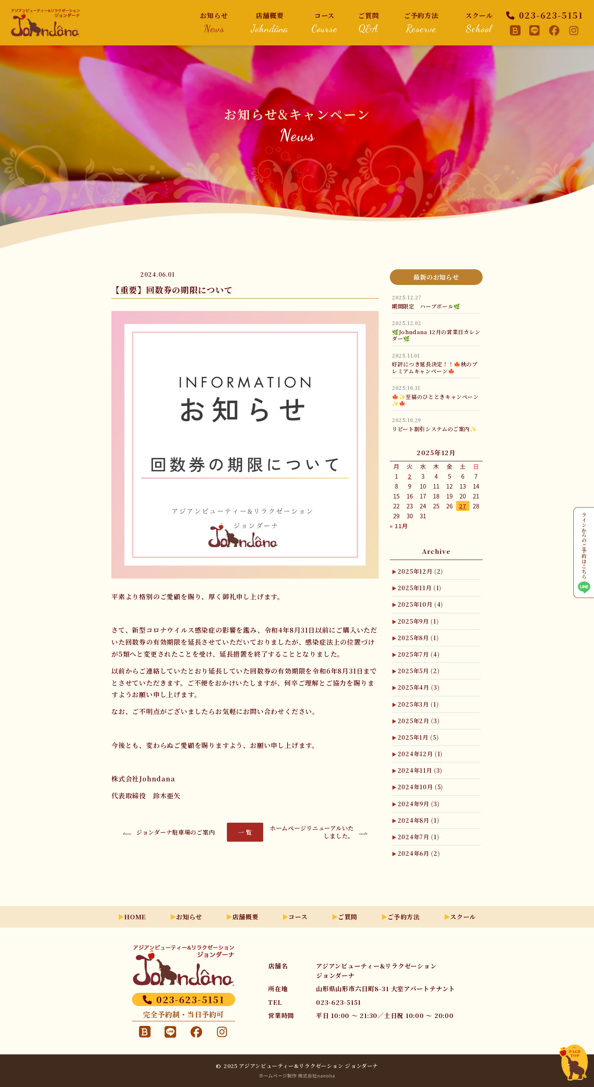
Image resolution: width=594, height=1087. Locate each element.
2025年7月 (419, 654)
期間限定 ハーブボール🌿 (426, 306)
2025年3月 (418, 704)
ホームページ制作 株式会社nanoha (297, 1075)
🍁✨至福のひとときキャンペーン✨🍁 (435, 400)
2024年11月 (420, 770)
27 (463, 506)
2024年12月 (420, 754)
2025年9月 (418, 621)
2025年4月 (419, 687)
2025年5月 (419, 671)
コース (324, 22)
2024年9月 (419, 804)
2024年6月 (419, 853)
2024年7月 (418, 837)
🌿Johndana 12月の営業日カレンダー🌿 (436, 335)
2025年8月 (418, 638)
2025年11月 (419, 588)
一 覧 (245, 832)
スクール (479, 22)
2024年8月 (418, 820)
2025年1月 (418, 737)
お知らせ (214, 22)
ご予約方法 (421, 22)
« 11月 (399, 526)
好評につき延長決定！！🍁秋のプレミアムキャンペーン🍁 (435, 367)
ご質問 (369, 22)
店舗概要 (270, 22)
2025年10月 (420, 604)
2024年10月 (420, 787)
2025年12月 (420, 571)
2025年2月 (419, 721)
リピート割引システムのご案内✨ (434, 429)
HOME (135, 916)
